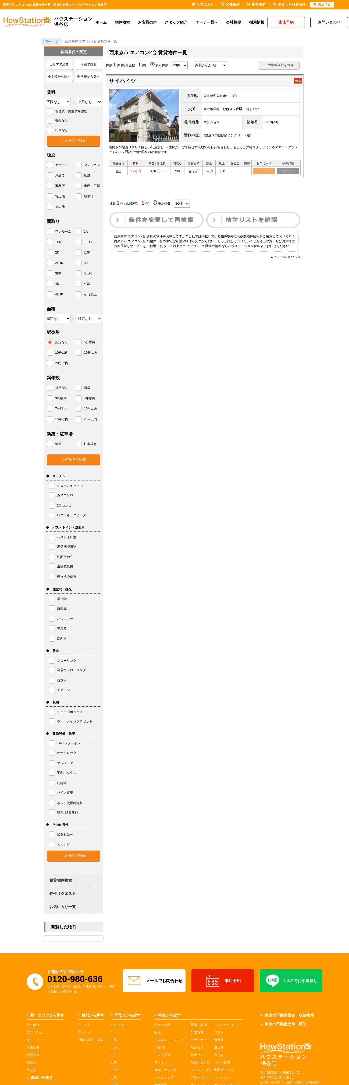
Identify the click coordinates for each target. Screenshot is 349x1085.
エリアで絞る (59, 64)
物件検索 (122, 22)
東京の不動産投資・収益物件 (287, 1015)
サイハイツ (122, 81)
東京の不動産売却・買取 (283, 1024)
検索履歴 (256, 4)
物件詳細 (288, 171)
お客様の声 (147, 22)
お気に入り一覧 (62, 907)
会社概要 (233, 22)
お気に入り (264, 171)
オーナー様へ (206, 22)
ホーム (101, 22)
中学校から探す (88, 76)
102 (118, 171)
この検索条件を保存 (279, 65)
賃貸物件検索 (60, 880)
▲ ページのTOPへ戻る (287, 258)
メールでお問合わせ (154, 980)
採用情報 (256, 22)
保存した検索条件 (289, 4)
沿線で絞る (88, 64)
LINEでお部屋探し (291, 980)
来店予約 (223, 980)
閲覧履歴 (230, 4)
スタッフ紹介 (176, 22)
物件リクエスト (62, 893)
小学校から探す (59, 76)
